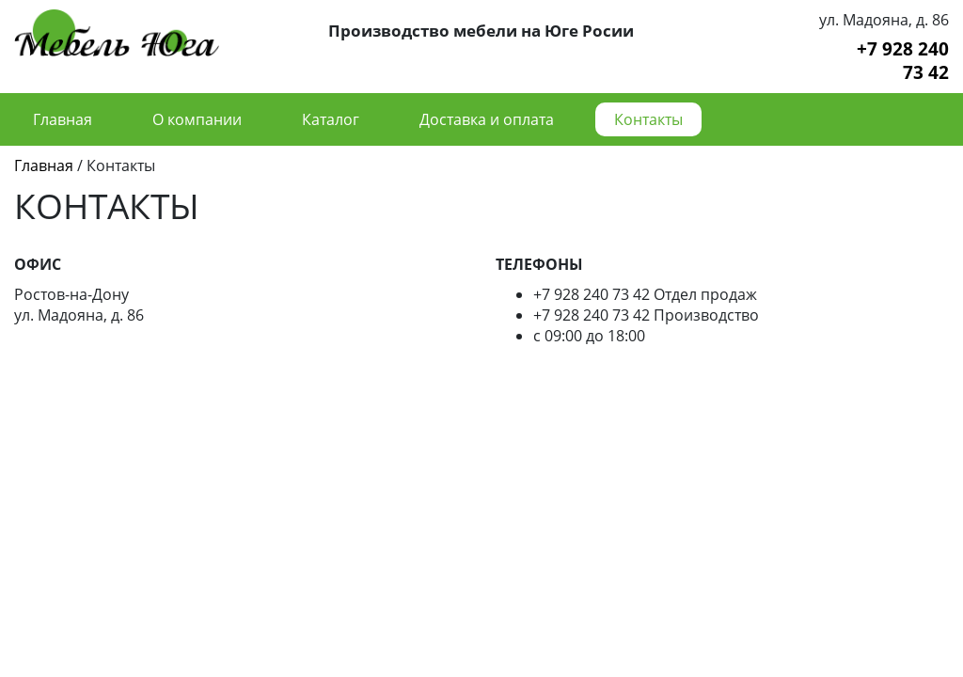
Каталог (330, 119)
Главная (62, 119)
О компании (197, 119)
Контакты (648, 119)
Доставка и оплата (486, 119)
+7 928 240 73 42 (903, 60)
